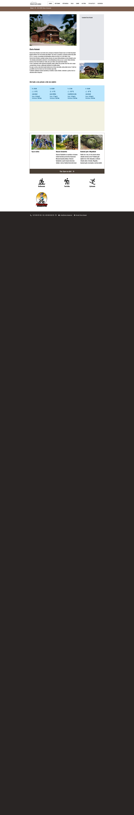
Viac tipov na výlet (67, 171)
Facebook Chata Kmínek (87, 17)
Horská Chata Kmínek (80, 215)
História (84, 3)
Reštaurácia (65, 3)
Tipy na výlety (91, 3)
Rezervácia (100, 3)
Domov (50, 3)
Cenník (77, 3)
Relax (72, 3)
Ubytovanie (57, 3)
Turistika (67, 182)
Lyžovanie (92, 182)
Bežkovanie (41, 182)
